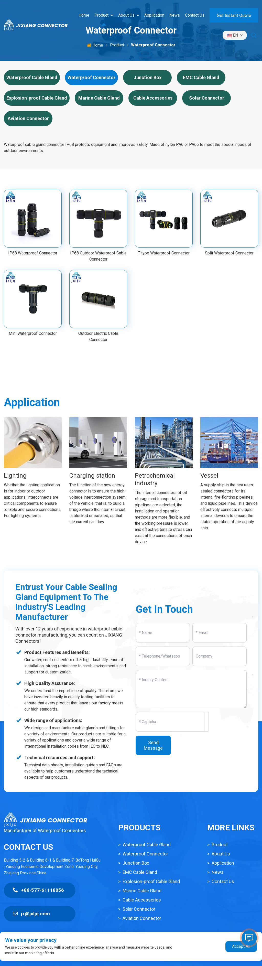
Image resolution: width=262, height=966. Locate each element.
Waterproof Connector (91, 77)
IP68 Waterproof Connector (32, 253)
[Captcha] (170, 722)
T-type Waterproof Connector (164, 253)
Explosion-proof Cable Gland (36, 98)
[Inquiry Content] (191, 689)
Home (84, 15)
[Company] (219, 656)
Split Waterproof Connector (229, 253)
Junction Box (147, 77)
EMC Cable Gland (201, 77)
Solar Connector (206, 98)
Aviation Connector (28, 118)
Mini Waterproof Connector (33, 333)
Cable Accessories (152, 98)
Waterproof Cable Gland (31, 77)
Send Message (153, 745)
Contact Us (194, 15)
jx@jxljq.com (31, 914)
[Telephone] (163, 656)
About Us (126, 15)
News (174, 15)
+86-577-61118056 (38, 890)
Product (101, 15)
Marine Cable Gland (99, 98)
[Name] (163, 632)
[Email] (219, 632)
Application (154, 15)
